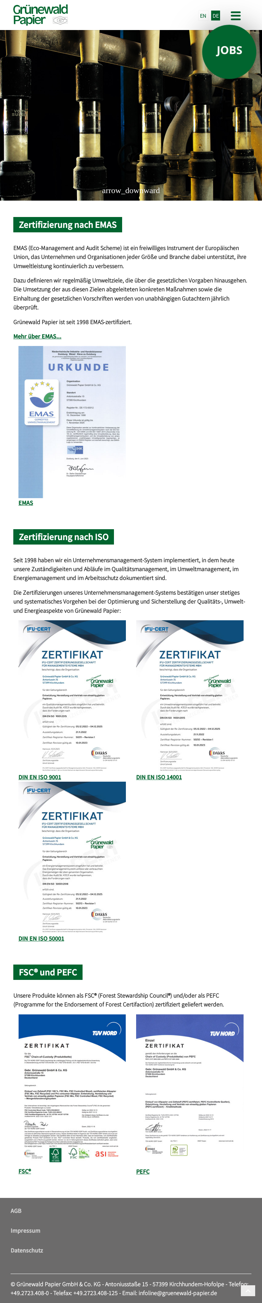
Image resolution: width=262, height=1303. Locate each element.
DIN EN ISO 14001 (159, 777)
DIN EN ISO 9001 (39, 777)
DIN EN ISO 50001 (41, 938)
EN (203, 15)
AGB (16, 1210)
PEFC (142, 1171)
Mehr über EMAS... (37, 336)
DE (216, 15)
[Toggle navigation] (235, 15)
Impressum (25, 1230)
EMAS (25, 502)
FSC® (24, 1171)
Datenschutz (27, 1250)
